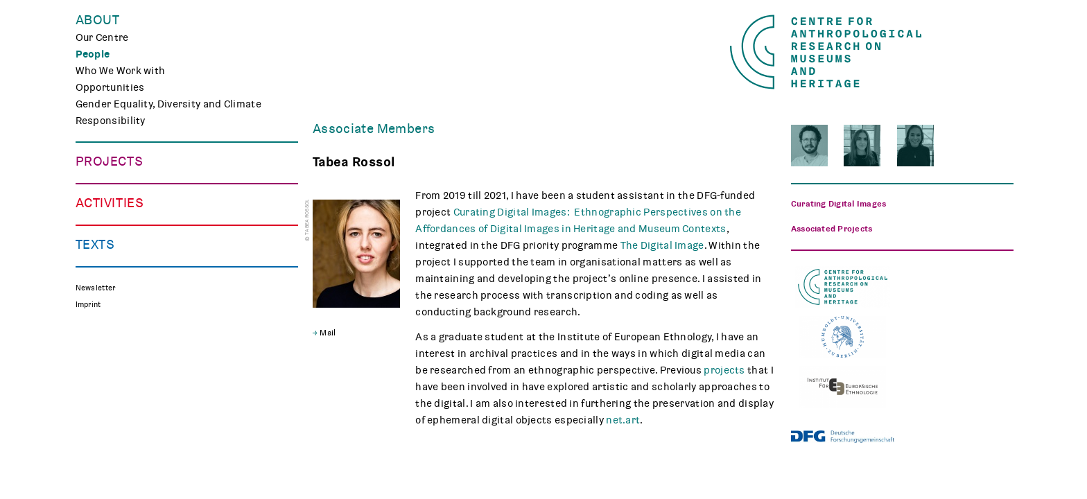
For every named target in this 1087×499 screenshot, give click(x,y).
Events (93, 337)
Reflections (103, 478)
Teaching (97, 370)
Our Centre (102, 37)
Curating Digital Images (132, 212)
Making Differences (123, 179)
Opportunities (110, 87)
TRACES (95, 195)
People (93, 54)
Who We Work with (121, 71)
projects (724, 370)
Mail (328, 332)
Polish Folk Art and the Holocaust (157, 262)
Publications (106, 462)
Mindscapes (106, 245)
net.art (623, 420)
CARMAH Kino (109, 403)
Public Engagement (123, 353)
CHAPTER (98, 229)
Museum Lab (106, 387)
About (98, 20)
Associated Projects (125, 279)
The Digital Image (662, 245)
